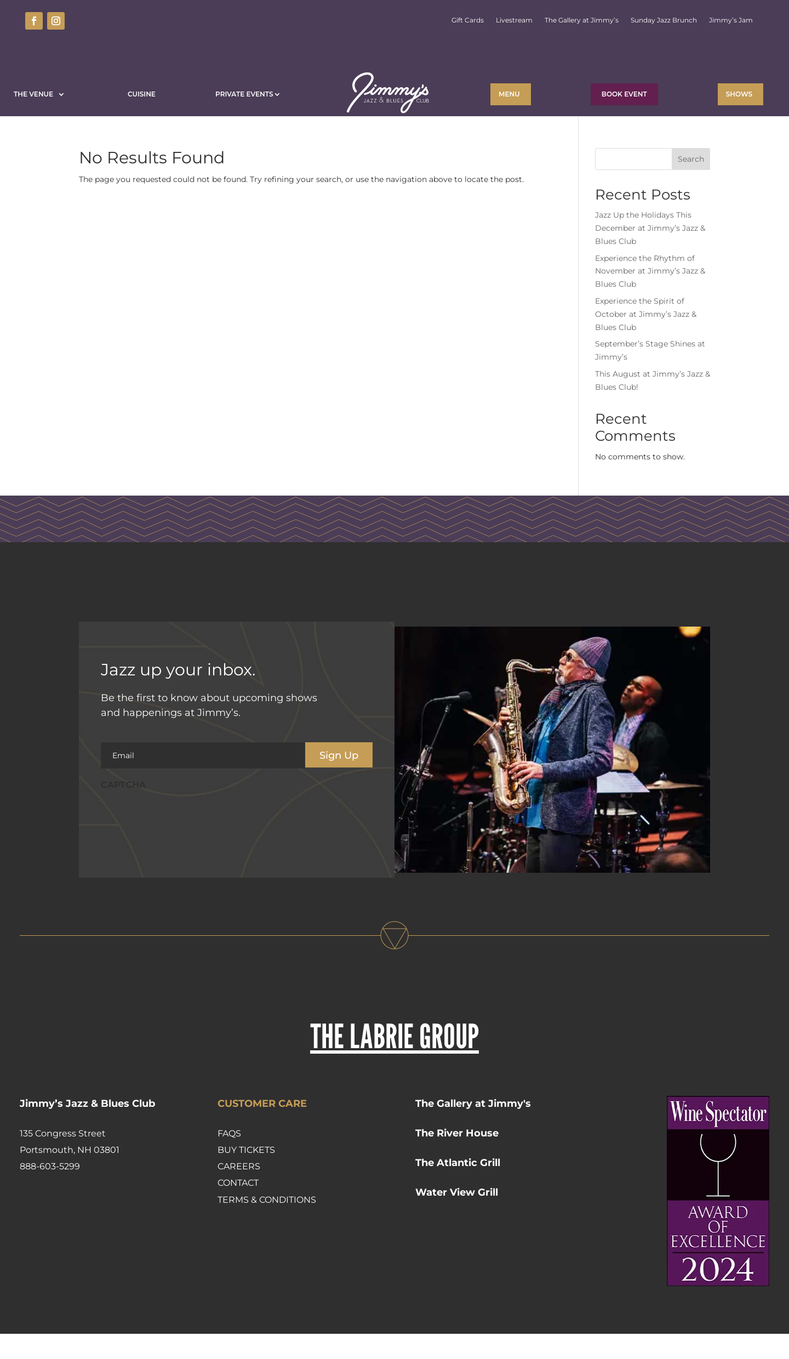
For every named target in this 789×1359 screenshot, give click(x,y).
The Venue (35, 94)
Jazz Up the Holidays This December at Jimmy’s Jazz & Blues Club (650, 253)
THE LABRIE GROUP (394, 1061)
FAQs (229, 1158)
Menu (509, 94)
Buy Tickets (246, 1175)
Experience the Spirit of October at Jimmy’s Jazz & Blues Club (645, 339)
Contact (238, 1208)
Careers (239, 1191)
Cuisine (142, 94)
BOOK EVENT (624, 94)
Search (691, 184)
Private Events (244, 94)
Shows (739, 94)
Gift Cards (467, 20)
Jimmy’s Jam (731, 20)
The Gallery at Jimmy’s (582, 20)
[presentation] (184, 843)
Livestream (514, 20)
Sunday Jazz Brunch (664, 20)
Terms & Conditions (267, 1225)
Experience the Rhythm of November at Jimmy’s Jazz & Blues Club (650, 296)
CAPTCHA (123, 810)
